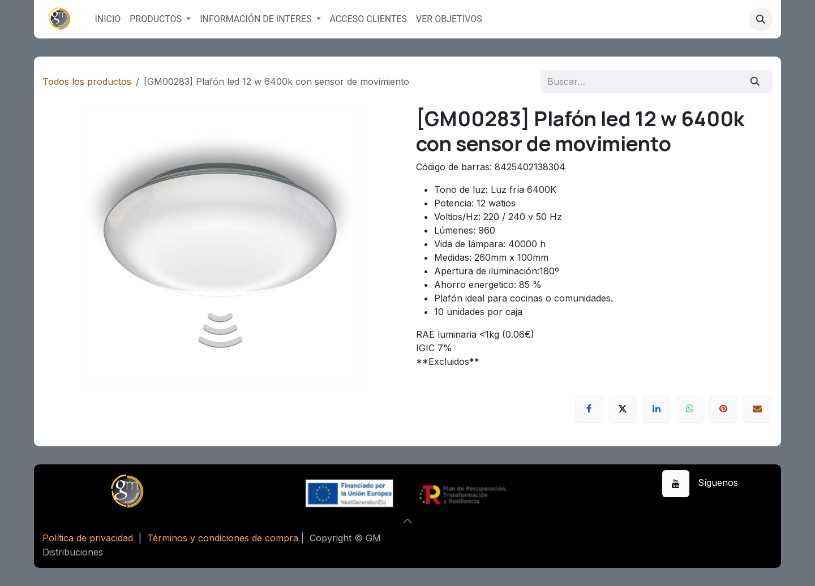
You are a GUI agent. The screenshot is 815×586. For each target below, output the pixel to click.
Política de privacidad (87, 538)
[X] (622, 408)
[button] (761, 19)
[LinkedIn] (656, 408)
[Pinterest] (723, 408)
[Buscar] (755, 81)
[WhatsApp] (690, 408)
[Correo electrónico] (757, 408)
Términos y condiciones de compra (222, 538)
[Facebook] (589, 408)
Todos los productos (86, 81)
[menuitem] (107, 19)
